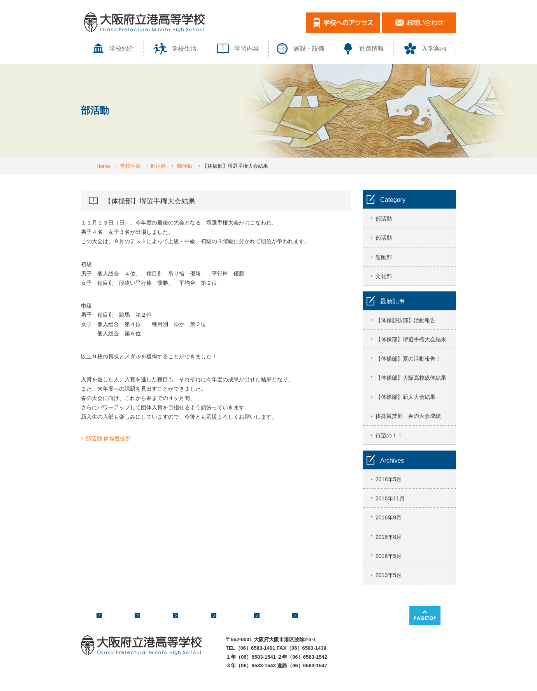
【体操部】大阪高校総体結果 (411, 378)
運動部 (384, 257)
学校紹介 (112, 48)
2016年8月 (389, 537)
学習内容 (237, 48)
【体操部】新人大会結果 (405, 397)
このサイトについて (231, 685)
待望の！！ (389, 435)
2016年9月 (389, 517)
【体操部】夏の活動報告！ (408, 359)
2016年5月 (389, 556)
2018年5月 (389, 479)
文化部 (384, 276)
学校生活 (175, 48)
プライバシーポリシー (171, 685)
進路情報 (362, 48)
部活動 (158, 165)
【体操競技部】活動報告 (405, 320)
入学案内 (424, 48)
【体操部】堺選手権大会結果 (411, 339)
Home (103, 165)
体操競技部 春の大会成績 (408, 416)
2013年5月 (389, 575)
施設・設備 (300, 48)
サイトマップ (118, 685)
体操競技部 (117, 438)
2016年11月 (390, 498)
